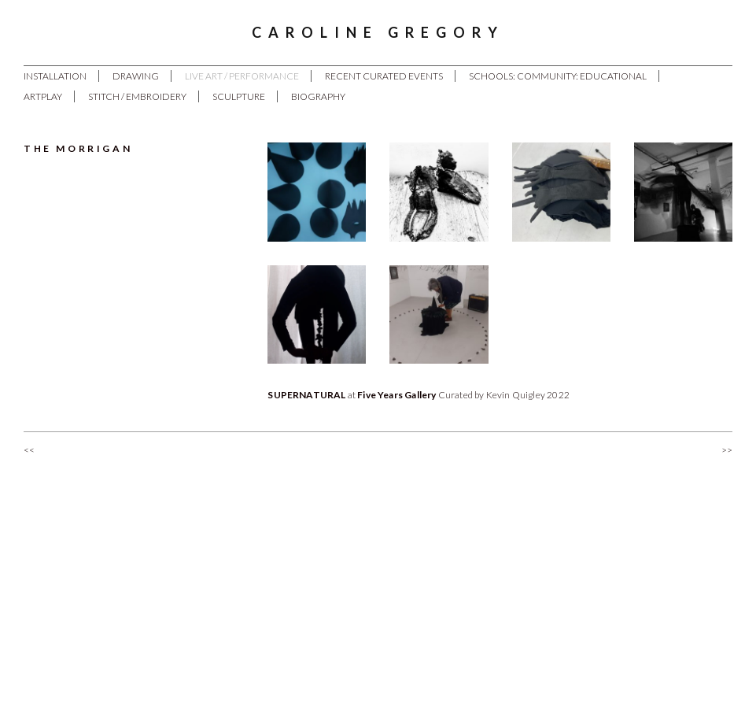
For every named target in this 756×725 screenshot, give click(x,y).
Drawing (135, 76)
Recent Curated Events (384, 76)
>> (726, 450)
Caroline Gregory (378, 32)
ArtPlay (43, 96)
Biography (318, 96)
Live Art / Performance (242, 76)
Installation (55, 76)
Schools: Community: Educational (558, 76)
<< (29, 450)
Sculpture (238, 96)
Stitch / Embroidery (137, 96)
